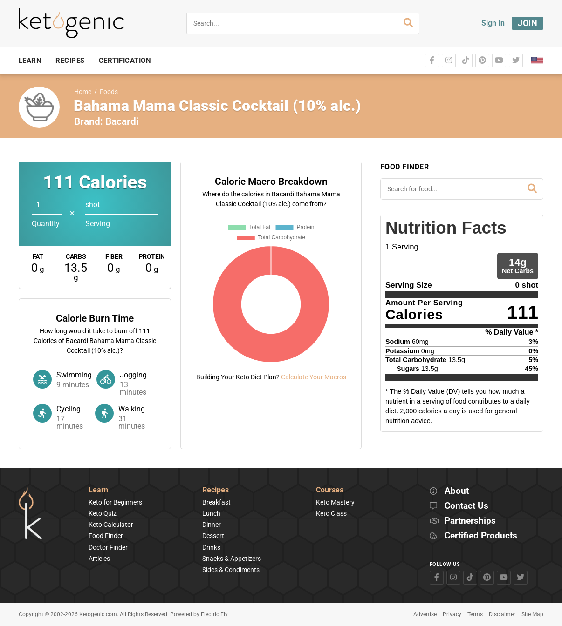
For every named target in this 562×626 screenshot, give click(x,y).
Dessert (213, 535)
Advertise (425, 614)
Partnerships (470, 521)
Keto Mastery (335, 502)
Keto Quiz (103, 513)
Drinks (211, 547)
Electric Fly (214, 614)
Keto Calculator (111, 524)
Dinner (211, 524)
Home (82, 92)
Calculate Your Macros (313, 377)
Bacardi (121, 121)
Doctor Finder (108, 547)
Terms (475, 614)
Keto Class (331, 513)
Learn (98, 490)
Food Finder (106, 535)
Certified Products (481, 536)
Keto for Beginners (115, 502)
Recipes (215, 490)
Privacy (452, 614)
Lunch (211, 513)
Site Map (532, 614)
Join (527, 23)
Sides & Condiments (231, 569)
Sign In (493, 23)
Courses (329, 490)
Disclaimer (502, 614)
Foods (109, 92)
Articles (99, 558)
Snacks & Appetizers (231, 558)
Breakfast (216, 502)
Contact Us (466, 506)
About (457, 491)
